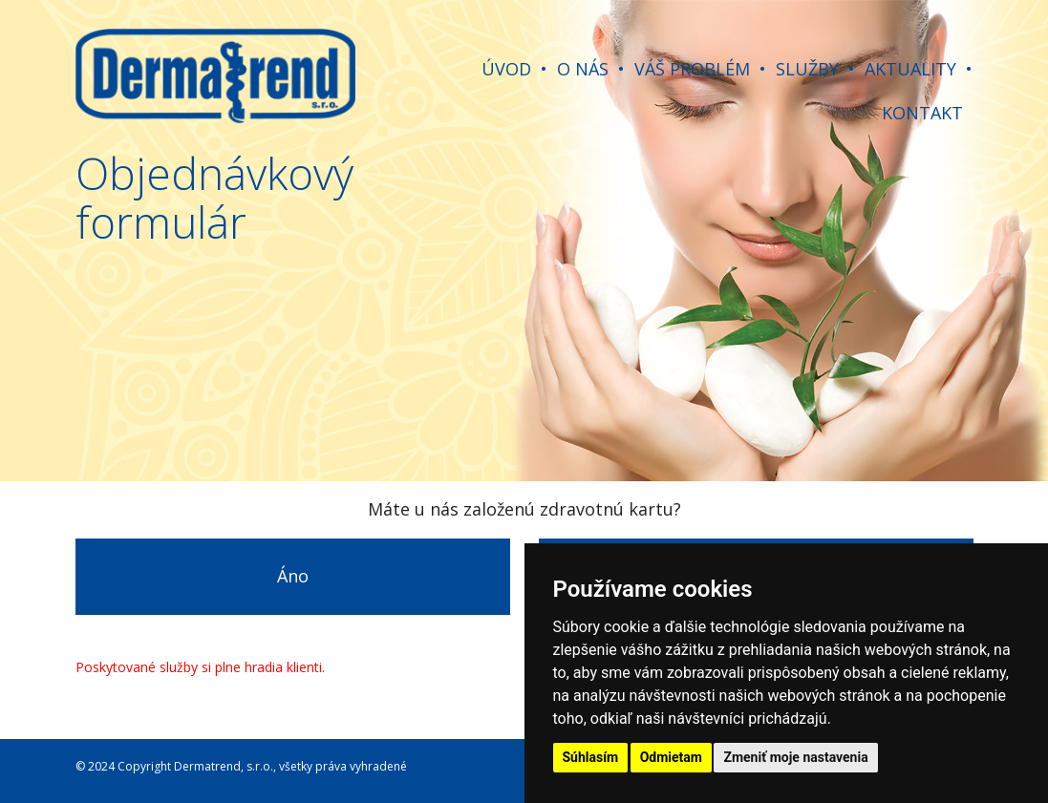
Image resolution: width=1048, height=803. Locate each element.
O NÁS (583, 68)
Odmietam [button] (671, 757)
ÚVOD (506, 68)
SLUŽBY (807, 68)
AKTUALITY (910, 68)
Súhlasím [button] (591, 757)
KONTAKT (922, 112)
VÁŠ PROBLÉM (692, 68)
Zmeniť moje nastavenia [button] (795, 757)
